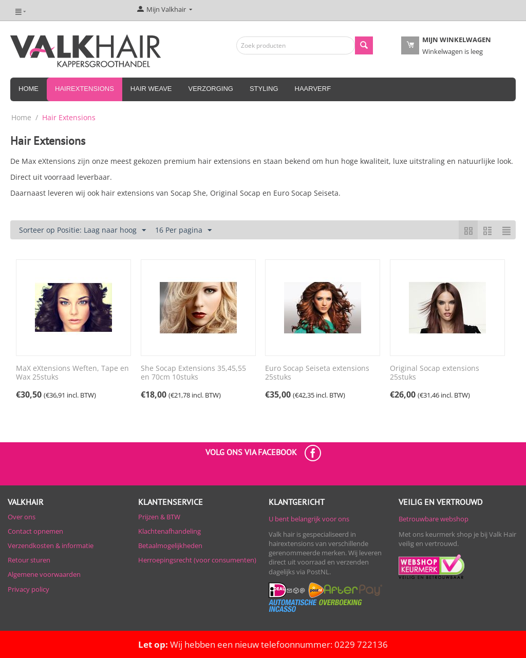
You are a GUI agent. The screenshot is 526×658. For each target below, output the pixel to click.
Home (28, 88)
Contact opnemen (35, 531)
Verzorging (211, 88)
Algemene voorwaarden (44, 574)
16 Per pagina (183, 230)
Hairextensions (84, 88)
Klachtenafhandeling (169, 531)
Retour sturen (29, 560)
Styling (264, 88)
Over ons (21, 516)
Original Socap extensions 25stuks (434, 373)
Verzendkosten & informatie (50, 545)
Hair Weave (151, 88)
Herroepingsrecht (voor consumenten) (197, 560)
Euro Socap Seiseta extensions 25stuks (317, 373)
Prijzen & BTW (159, 516)
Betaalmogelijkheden (170, 545)
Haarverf (313, 88)
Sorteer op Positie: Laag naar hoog (82, 230)
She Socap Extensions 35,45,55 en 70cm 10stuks (193, 373)
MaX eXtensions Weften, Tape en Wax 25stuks (72, 373)
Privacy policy (28, 589)
